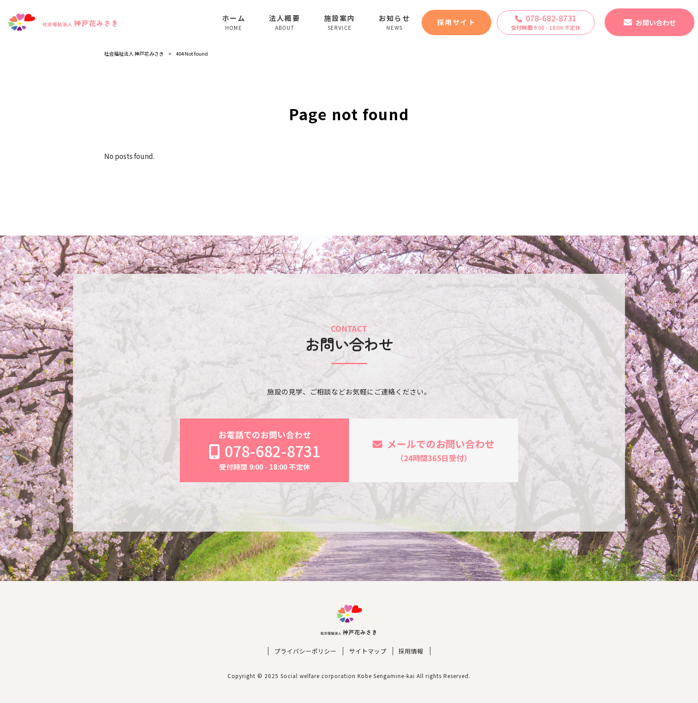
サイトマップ (367, 651)
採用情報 (410, 651)
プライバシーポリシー (305, 651)
